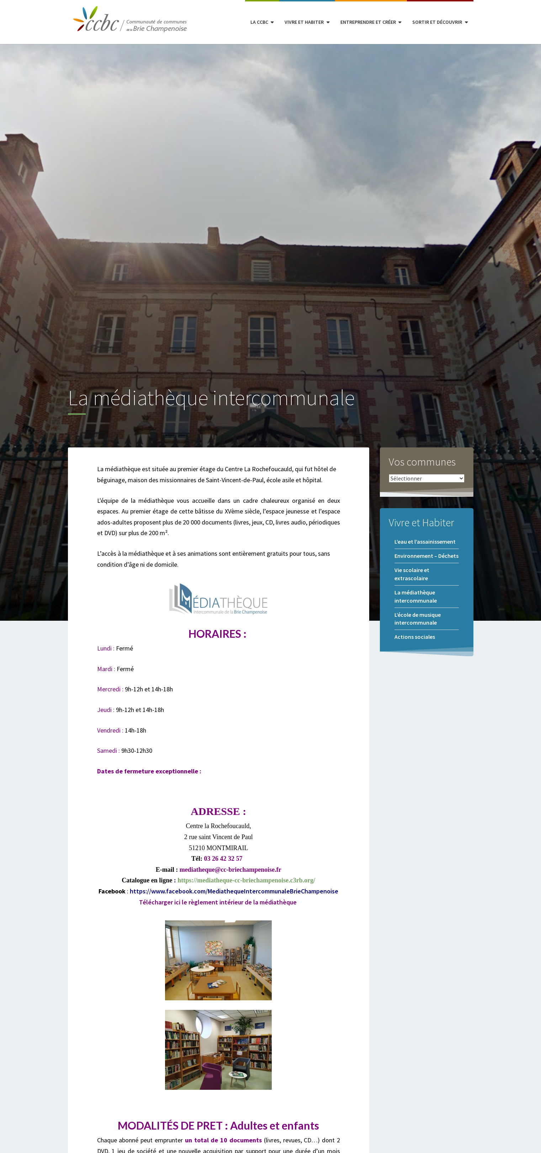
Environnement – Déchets (426, 555)
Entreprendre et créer (368, 22)
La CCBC (259, 22)
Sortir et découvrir (437, 22)
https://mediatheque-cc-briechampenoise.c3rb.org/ (246, 880)
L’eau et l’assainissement (425, 541)
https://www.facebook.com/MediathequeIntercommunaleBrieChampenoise (234, 891)
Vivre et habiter (304, 22)
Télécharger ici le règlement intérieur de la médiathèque (218, 902)
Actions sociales (414, 636)
